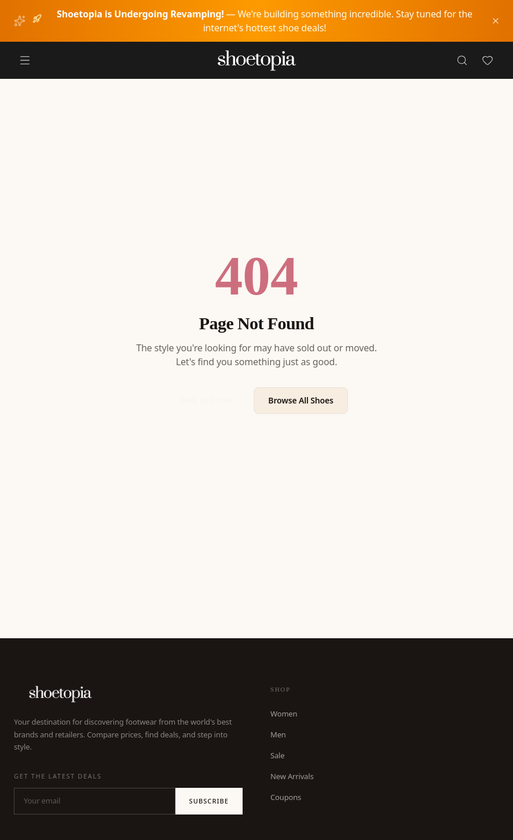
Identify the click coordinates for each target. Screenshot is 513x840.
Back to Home (206, 399)
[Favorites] (487, 60)
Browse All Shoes (301, 400)
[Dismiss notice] (496, 21)
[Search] (462, 60)
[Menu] (25, 60)
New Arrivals (292, 776)
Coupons (285, 797)
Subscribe (209, 801)
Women (283, 713)
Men (278, 734)
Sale (277, 755)
